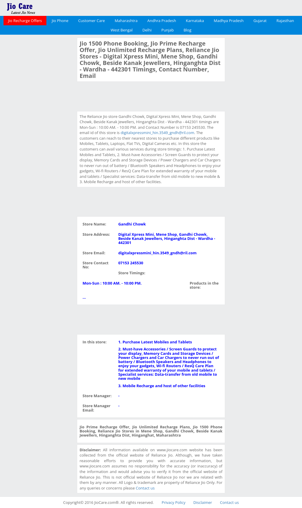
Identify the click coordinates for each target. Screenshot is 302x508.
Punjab (167, 30)
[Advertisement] (37, 126)
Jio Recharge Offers (25, 20)
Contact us (145, 488)
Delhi (146, 30)
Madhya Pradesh (229, 20)
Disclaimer (202, 502)
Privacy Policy (173, 502)
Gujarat (259, 20)
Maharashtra (126, 20)
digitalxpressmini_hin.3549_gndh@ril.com (157, 132)
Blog (187, 30)
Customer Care (91, 20)
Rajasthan (285, 20)
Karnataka (195, 20)
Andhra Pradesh (161, 20)
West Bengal (122, 30)
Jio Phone (60, 20)
